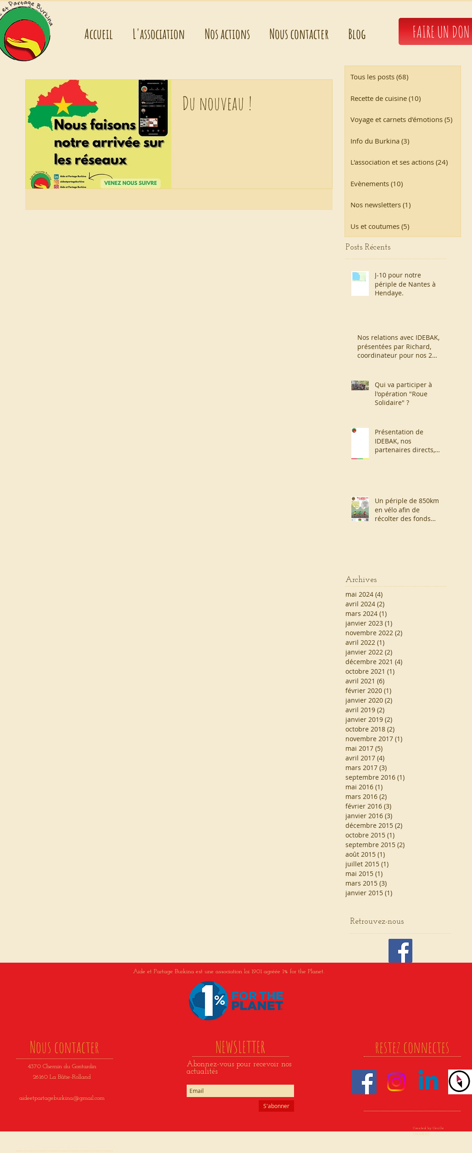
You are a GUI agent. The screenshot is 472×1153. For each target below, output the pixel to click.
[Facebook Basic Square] (400, 951)
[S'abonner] (276, 1106)
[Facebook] (364, 1082)
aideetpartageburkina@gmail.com (62, 1098)
